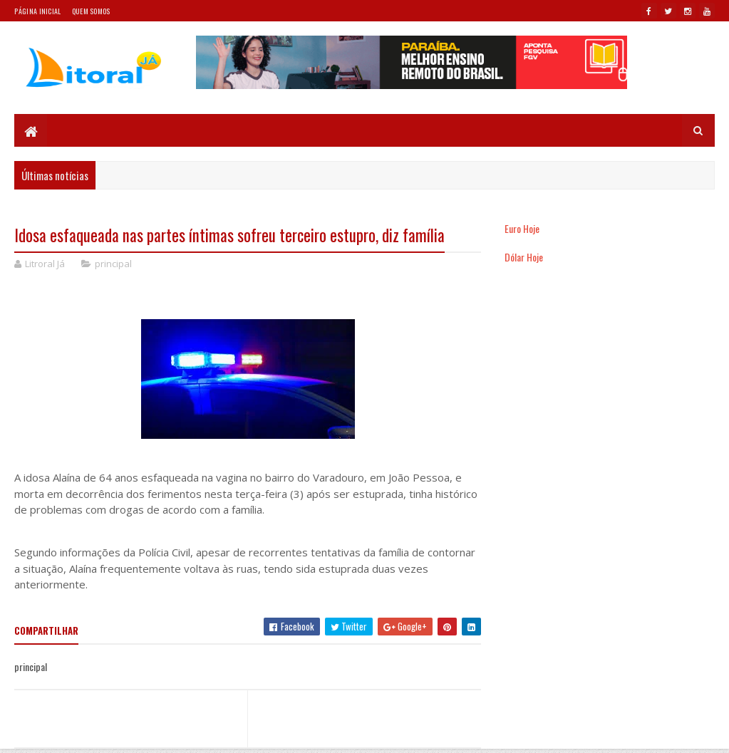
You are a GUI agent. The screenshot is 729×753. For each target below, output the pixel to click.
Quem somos (91, 11)
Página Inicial (37, 11)
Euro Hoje (522, 228)
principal (113, 263)
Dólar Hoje (524, 256)
